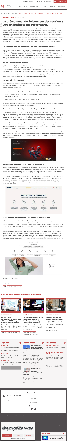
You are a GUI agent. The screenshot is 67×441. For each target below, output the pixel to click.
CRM (42, 417)
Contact (31, 1)
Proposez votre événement (11, 367)
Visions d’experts (57, 428)
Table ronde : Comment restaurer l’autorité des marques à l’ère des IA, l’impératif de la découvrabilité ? (11, 348)
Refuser (18, 435)
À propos (25, 1)
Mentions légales (21, 438)
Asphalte (8, 176)
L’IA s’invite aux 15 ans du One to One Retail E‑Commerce (11, 355)
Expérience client (17, 286)
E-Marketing (3, 416)
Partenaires (52, 6)
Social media (17, 332)
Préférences (28, 435)
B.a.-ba (36, 1)
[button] (33, 423)
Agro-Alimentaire (31, 416)
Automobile (30, 417)
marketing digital (53, 330)
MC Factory (4, 13)
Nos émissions (61, 6)
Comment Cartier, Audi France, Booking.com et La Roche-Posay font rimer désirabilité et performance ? (56, 355)
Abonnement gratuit (60, 1)
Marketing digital (23, 6)
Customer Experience (5, 417)
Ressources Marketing (35, 6)
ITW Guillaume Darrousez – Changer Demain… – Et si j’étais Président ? (56, 347)
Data (25, 332)
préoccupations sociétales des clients (53, 83)
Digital (4, 286)
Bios (45, 6)
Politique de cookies (14, 438)
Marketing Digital (44, 416)
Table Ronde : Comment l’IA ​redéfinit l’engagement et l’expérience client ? (11, 362)
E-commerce (9, 286)
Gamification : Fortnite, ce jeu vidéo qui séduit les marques (52, 438)
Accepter (7, 435)
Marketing (35, 334)
